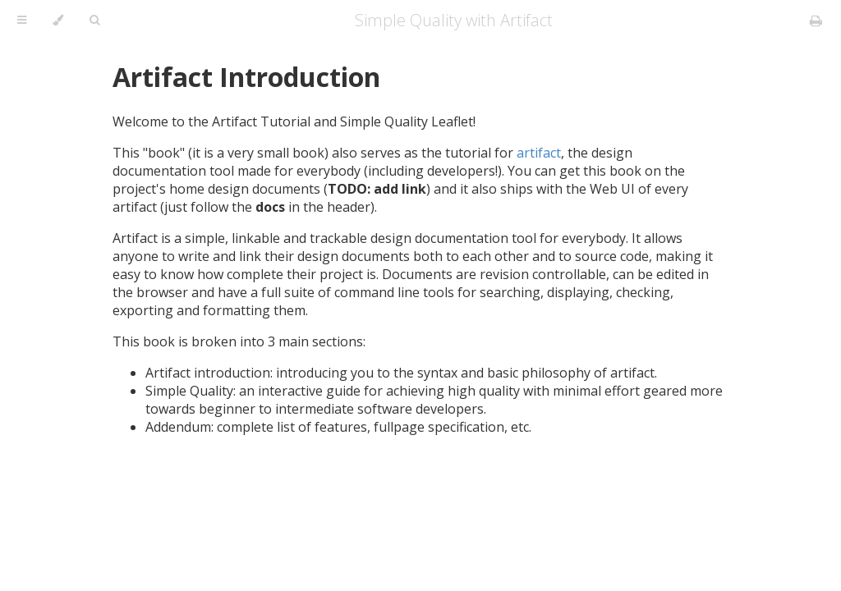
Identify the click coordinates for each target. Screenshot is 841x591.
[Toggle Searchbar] (94, 20)
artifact (539, 153)
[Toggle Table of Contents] (21, 20)
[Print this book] (816, 20)
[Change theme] (57, 20)
